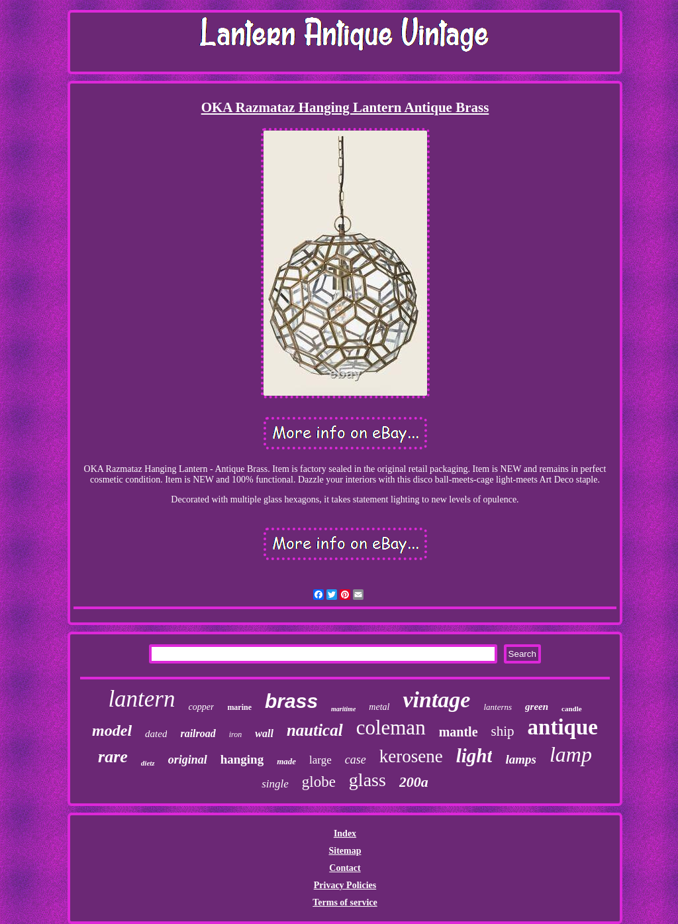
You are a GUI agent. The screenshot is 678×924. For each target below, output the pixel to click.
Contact (344, 868)
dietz (148, 763)
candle (571, 709)
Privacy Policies (345, 885)
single (275, 784)
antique (563, 727)
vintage (436, 699)
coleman (391, 727)
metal (379, 707)
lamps (520, 759)
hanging (242, 759)
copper (201, 707)
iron (235, 734)
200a (413, 782)
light (474, 755)
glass (367, 780)
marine (239, 707)
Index (345, 833)
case (355, 759)
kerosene (411, 756)
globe (319, 782)
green (536, 706)
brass (291, 701)
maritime (343, 709)
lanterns (497, 707)
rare (113, 756)
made (286, 761)
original (187, 759)
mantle (458, 731)
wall (264, 733)
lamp (571, 754)
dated (156, 733)
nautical (315, 730)
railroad (197, 733)
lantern (141, 699)
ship (502, 731)
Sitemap (344, 851)
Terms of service (345, 902)
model (112, 730)
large (320, 760)
